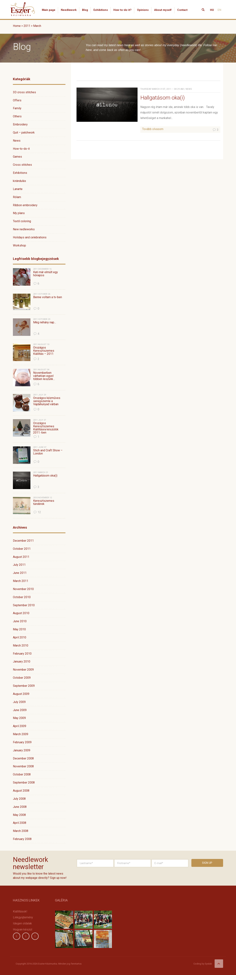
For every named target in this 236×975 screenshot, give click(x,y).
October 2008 (22, 774)
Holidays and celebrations (29, 237)
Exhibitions (100, 10)
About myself (163, 10)
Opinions (143, 10)
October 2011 (22, 548)
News (16, 140)
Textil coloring (22, 221)
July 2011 (19, 564)
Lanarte (17, 189)
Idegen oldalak (22, 923)
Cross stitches (22, 164)
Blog (85, 10)
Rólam (17, 197)
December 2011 (23, 540)
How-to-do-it (21, 148)
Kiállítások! (20, 911)
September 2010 (24, 605)
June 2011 (20, 573)
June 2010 (20, 621)
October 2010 (22, 597)
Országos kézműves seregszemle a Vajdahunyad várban (46, 401)
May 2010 (19, 629)
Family (17, 108)
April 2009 (19, 726)
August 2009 (21, 694)
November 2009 (23, 669)
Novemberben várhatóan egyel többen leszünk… (44, 376)
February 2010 (22, 653)
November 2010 (23, 589)
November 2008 (23, 766)
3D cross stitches (24, 92)
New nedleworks (24, 229)
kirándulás (19, 181)
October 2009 (22, 677)
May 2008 (19, 815)
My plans (19, 213)
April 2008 (19, 823)
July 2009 (19, 702)
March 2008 (20, 831)
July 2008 (19, 798)
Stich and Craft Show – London (48, 452)
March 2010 (20, 645)
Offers (17, 100)
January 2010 (21, 661)
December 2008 (23, 758)
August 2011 (21, 557)
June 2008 (20, 807)
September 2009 (24, 686)
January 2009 (21, 750)
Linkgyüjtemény (23, 917)
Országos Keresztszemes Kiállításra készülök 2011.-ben (45, 428)
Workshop (19, 245)
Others (17, 116)
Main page (48, 10)
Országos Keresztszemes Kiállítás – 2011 (43, 351)
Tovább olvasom (152, 129)
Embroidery (20, 124)
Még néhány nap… (44, 322)
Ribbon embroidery (25, 205)
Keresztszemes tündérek (43, 502)
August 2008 (21, 790)
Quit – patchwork (24, 132)
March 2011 (20, 581)
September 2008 (24, 782)
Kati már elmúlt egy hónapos (45, 274)
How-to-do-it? (122, 10)
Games (17, 156)
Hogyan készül (22, 929)
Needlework (69, 10)
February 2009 (22, 742)
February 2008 (22, 839)
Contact (182, 10)
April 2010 (19, 637)
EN (219, 10)
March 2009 (20, 734)
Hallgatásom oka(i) (45, 475)
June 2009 (20, 710)
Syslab (208, 963)
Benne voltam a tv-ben (47, 297)
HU (212, 10)
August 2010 (21, 613)
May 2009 (19, 718)
